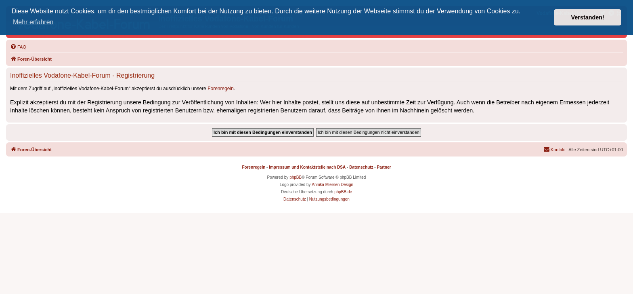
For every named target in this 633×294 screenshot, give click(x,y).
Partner (384, 167)
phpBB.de (343, 192)
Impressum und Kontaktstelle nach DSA (307, 167)
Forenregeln (221, 88)
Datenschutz (361, 167)
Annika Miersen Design (332, 184)
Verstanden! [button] (587, 17)
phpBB (295, 177)
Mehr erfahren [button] (33, 22)
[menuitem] (18, 47)
